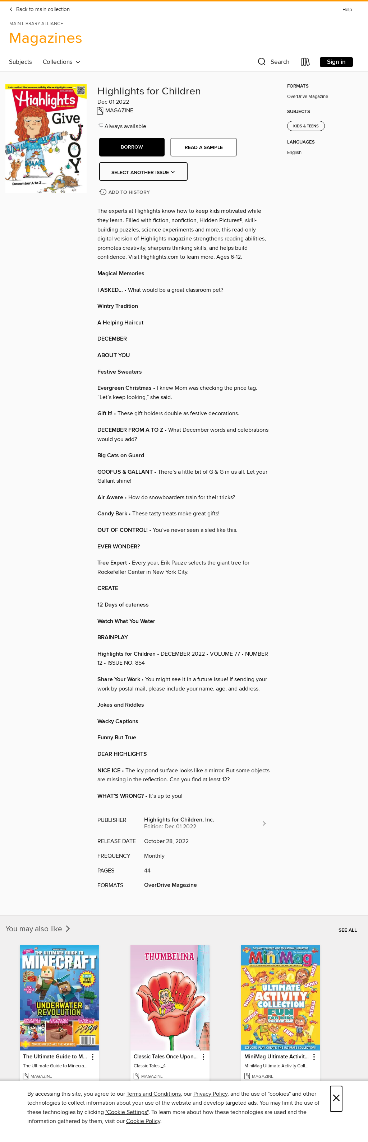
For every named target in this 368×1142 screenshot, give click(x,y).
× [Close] (336, 1099)
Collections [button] (61, 62)
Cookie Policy (143, 1121)
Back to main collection (39, 9)
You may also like (38, 929)
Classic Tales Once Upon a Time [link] (166, 1057)
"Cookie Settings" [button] (126, 1112)
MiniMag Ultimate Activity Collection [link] (277, 1057)
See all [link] (348, 930)
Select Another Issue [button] (143, 172)
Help (347, 10)
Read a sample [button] (204, 147)
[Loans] (305, 63)
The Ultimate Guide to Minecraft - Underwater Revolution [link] (56, 1057)
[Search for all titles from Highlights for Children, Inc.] (206, 823)
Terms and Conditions (153, 1093)
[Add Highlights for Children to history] (125, 192)
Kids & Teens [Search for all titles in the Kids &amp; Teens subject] (306, 126)
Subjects (20, 62)
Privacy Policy (210, 1093)
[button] (273, 63)
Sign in (336, 62)
